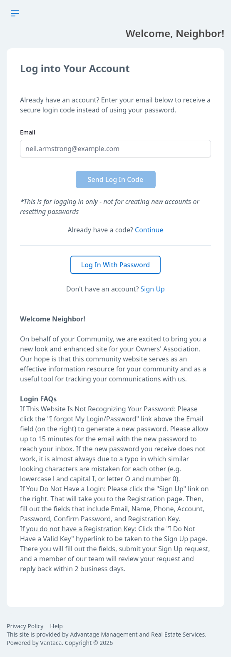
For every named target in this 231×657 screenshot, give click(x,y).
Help (56, 626)
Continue (149, 229)
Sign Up (153, 289)
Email (27, 132)
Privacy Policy (25, 626)
